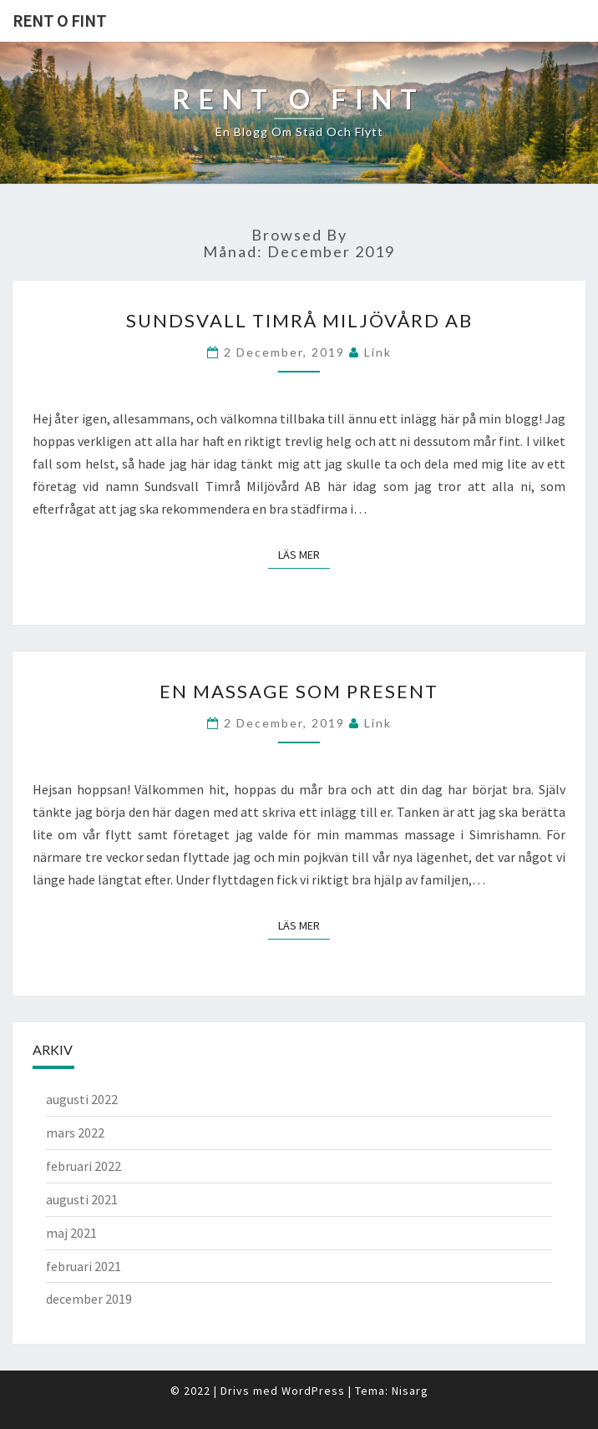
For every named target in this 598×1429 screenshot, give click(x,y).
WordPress (313, 1390)
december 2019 (89, 1298)
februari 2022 (83, 1166)
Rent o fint (59, 20)
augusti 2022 (82, 1099)
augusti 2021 (82, 1199)
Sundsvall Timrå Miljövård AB (299, 320)
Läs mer (304, 553)
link (378, 352)
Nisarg (410, 1390)
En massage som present (299, 691)
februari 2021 (83, 1266)
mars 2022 (75, 1132)
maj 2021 (71, 1232)
